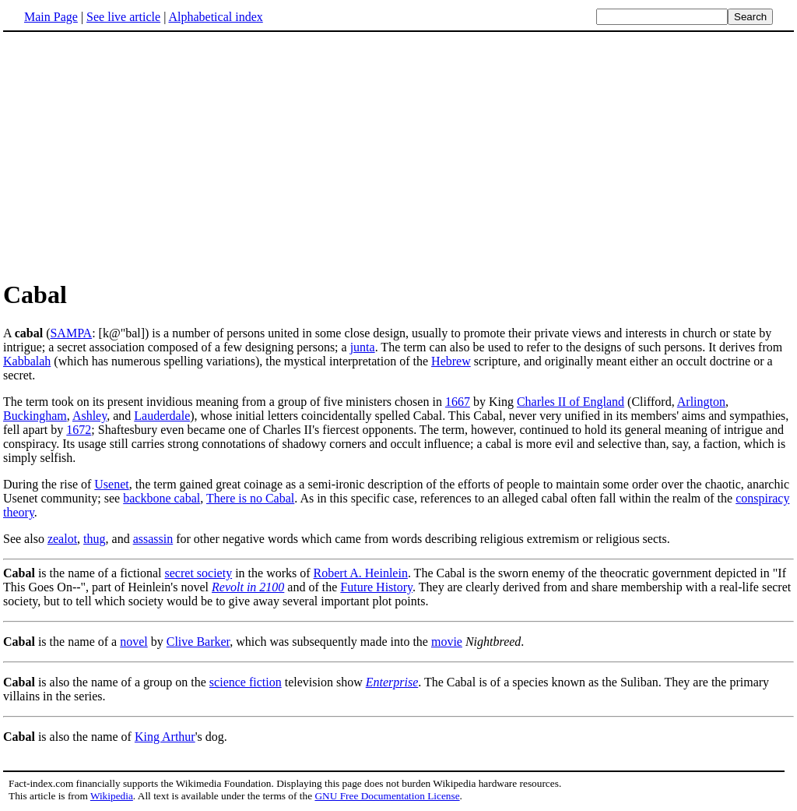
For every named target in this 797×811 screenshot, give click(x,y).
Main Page (51, 16)
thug (94, 538)
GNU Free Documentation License (386, 796)
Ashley (89, 415)
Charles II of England (570, 401)
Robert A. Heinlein (361, 573)
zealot (62, 538)
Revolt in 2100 (248, 587)
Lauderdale (162, 415)
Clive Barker (198, 641)
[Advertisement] (398, 155)
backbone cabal (161, 498)
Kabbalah (27, 361)
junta (362, 347)
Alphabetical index (215, 16)
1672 (78, 429)
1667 (457, 401)
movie (446, 641)
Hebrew (451, 361)
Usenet (111, 484)
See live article (123, 16)
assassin (153, 538)
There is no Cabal (250, 498)
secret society (199, 573)
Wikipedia (111, 796)
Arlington (701, 401)
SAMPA (71, 333)
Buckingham (35, 415)
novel (134, 641)
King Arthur (165, 736)
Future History (376, 587)
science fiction (245, 682)
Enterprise (392, 682)
